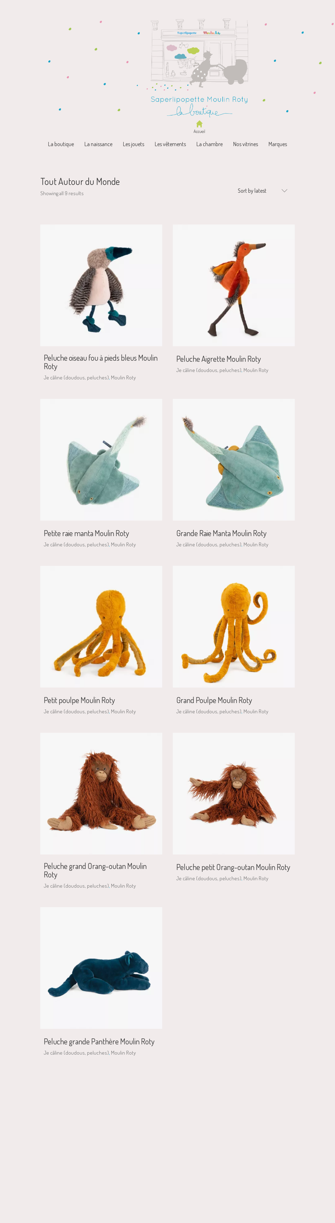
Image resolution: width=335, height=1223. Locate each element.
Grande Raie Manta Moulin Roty (221, 533)
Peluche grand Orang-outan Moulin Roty (95, 870)
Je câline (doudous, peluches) (76, 377)
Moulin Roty (123, 377)
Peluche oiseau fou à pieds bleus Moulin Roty (101, 361)
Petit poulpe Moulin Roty (79, 700)
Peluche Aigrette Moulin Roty (218, 358)
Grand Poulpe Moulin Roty (214, 700)
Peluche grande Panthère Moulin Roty (99, 1041)
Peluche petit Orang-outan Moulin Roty (233, 867)
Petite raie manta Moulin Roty (86, 533)
